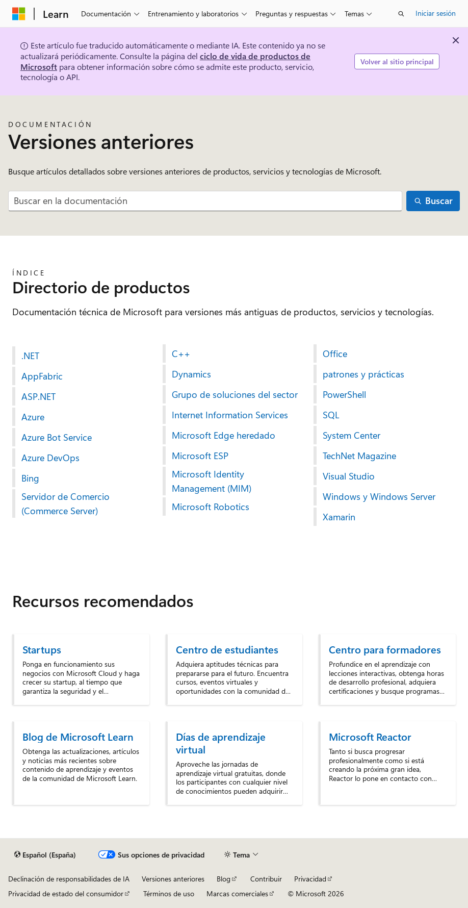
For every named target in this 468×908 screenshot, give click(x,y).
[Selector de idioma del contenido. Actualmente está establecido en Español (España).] (45, 855)
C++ (181, 353)
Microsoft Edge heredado (223, 435)
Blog (223, 879)
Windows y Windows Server (379, 496)
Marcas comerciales (237, 893)
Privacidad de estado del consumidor (65, 893)
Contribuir (266, 879)
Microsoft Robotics (210, 506)
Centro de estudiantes (227, 649)
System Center (351, 435)
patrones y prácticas (363, 374)
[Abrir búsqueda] (401, 14)
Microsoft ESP (200, 455)
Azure (32, 417)
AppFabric (42, 376)
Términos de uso (168, 893)
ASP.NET (38, 396)
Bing (30, 478)
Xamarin (339, 517)
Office (335, 353)
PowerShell (344, 394)
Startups (41, 649)
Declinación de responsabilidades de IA (68, 879)
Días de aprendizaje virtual (221, 742)
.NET (30, 355)
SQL (331, 415)
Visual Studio (349, 476)
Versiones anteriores (173, 879)
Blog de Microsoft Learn (78, 736)
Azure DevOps (50, 457)
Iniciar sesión (435, 13)
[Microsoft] (18, 13)
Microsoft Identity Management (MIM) (211, 481)
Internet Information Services (230, 415)
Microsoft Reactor (370, 736)
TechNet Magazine (359, 455)
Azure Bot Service (56, 437)
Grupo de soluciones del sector (235, 394)
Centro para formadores (385, 649)
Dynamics (191, 374)
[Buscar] (433, 201)
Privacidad (310, 879)
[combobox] (205, 201)
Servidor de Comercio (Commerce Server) (65, 503)
